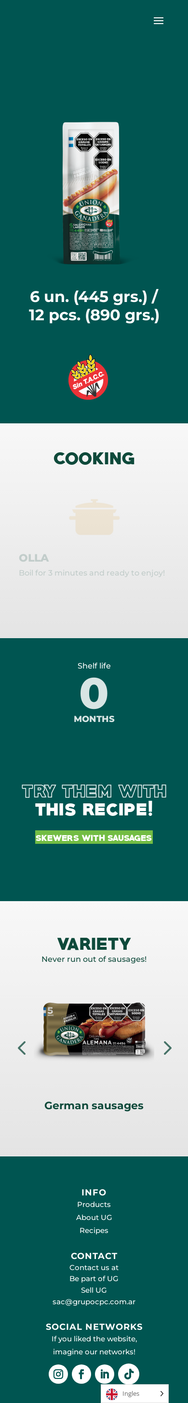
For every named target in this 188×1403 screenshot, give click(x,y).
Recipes (94, 1230)
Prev (21, 1047)
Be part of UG (94, 1278)
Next (166, 1047)
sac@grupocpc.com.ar (94, 1301)
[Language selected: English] (135, 1393)
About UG (94, 1217)
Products (94, 1204)
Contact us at (94, 1267)
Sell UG (94, 1290)
